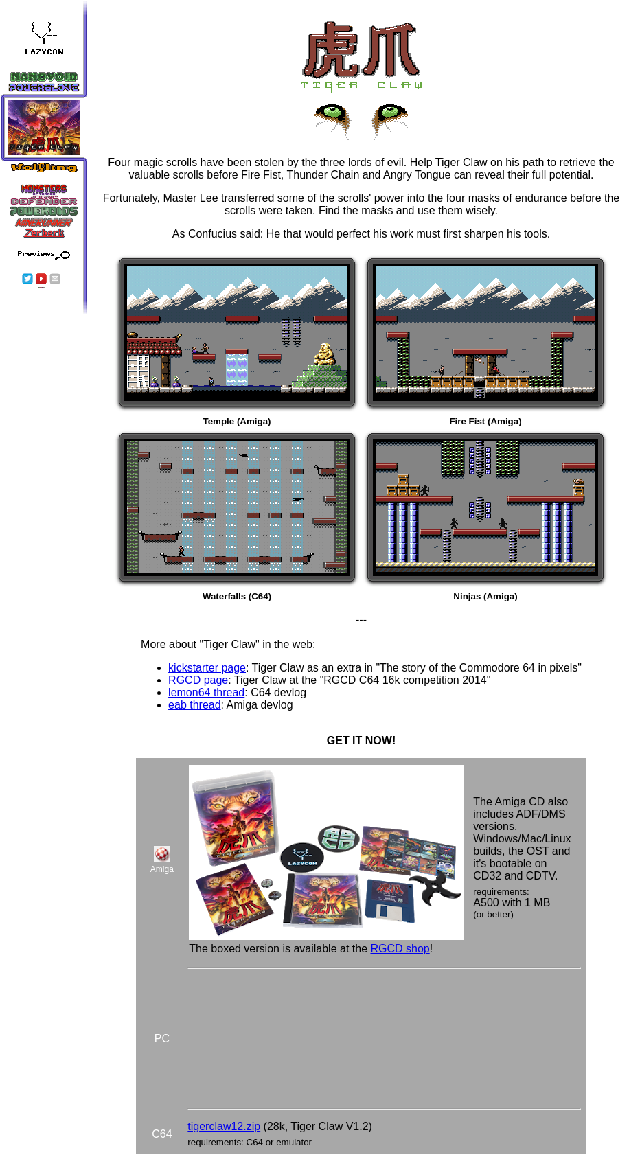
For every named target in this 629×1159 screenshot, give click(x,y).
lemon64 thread (206, 692)
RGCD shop (399, 948)
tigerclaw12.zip (223, 1126)
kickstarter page (207, 668)
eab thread (194, 705)
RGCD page (198, 680)
